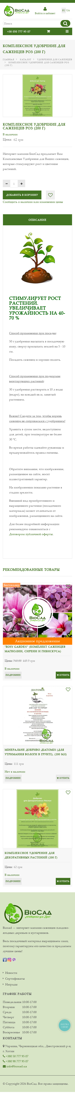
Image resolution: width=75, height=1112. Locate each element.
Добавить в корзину (22, 195)
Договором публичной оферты (31, 534)
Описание (37, 220)
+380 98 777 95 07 (15, 1061)
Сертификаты (15, 979)
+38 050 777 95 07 (18, 31)
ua (68, 10)
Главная (8, 59)
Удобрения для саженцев (54, 59)
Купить (63, 675)
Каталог (25, 59)
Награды (11, 984)
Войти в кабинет (45, 11)
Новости (11, 973)
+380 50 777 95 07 (15, 1056)
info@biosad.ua (15, 1066)
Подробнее (13, 675)
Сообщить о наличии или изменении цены (33, 202)
